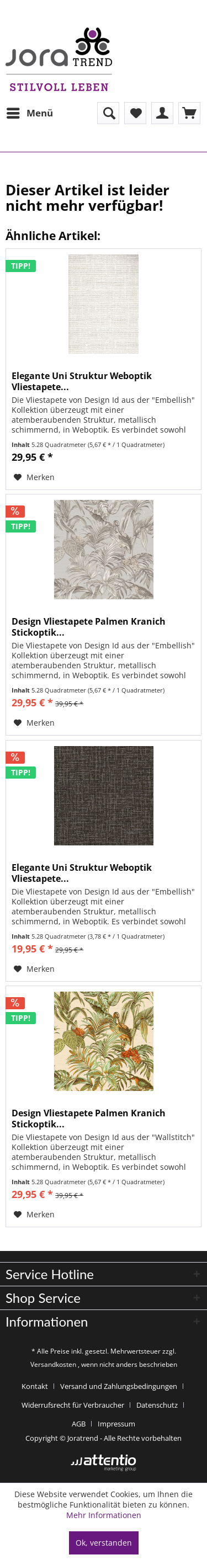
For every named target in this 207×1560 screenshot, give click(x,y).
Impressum (116, 1424)
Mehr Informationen (103, 1515)
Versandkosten (53, 1364)
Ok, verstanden (104, 1542)
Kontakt (35, 1386)
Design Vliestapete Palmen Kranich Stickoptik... (89, 627)
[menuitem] (29, 113)
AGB (79, 1424)
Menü (30, 111)
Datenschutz (157, 1405)
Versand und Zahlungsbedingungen (118, 1386)
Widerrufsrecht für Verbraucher (73, 1405)
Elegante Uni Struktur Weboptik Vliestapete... (82, 381)
